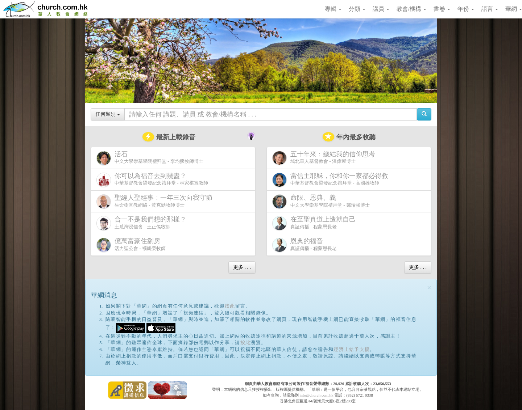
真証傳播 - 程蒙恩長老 (315, 223)
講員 (381, 9)
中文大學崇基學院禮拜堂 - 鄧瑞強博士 (321, 201)
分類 (357, 9)
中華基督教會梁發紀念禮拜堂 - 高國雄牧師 (331, 179)
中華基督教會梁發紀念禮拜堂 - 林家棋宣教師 (152, 179)
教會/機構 (411, 9)
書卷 (442, 9)
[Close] (429, 288)
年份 (465, 9)
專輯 (333, 9)
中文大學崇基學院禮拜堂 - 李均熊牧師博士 (149, 158)
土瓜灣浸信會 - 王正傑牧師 (142, 223)
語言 (489, 9)
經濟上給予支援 (352, 349)
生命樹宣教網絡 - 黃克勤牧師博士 (155, 201)
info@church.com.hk (316, 395)
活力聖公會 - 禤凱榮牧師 (131, 244)
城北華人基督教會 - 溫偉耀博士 (325, 158)
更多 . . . (242, 267)
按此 (230, 306)
